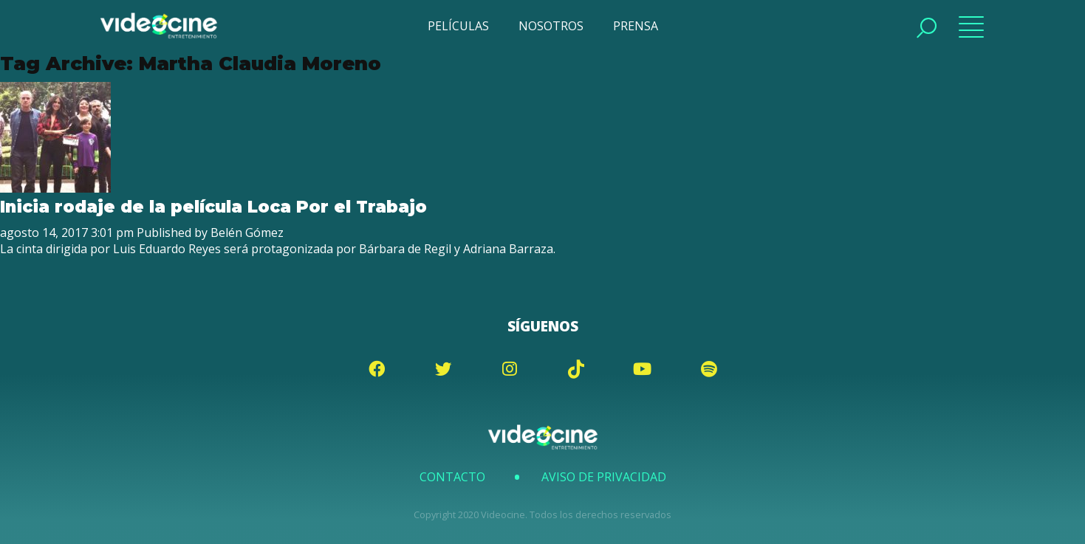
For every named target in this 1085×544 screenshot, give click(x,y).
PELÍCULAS (458, 26)
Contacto (452, 477)
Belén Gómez (247, 232)
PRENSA (635, 26)
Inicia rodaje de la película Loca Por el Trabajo (213, 206)
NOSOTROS (550, 26)
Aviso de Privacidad (603, 477)
